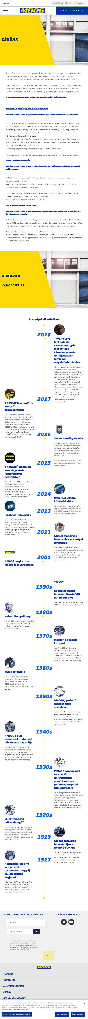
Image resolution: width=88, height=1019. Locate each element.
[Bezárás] (84, 1003)
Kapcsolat (79, 3)
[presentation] (24, 955)
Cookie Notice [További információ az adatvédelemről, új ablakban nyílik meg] (16, 1009)
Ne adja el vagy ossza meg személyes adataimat (16, 1014)
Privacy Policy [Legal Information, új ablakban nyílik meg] (25, 1009)
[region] (44, 1009)
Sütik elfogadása (62, 1014)
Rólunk (7, 992)
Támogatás (10, 980)
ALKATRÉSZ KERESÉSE (13, 986)
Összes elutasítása (77, 1014)
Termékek (10, 974)
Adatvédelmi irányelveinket (24, 945)
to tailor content (25, 938)
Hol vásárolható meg (62, 3)
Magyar (6, 3)
